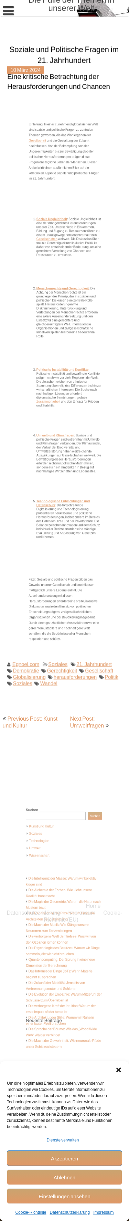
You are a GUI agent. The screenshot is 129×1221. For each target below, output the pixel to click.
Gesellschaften (54, 247)
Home (93, 573)
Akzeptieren (64, 1158)
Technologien (46, 866)
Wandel (49, 660)
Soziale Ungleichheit (57, 234)
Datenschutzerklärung (70, 1212)
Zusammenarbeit (55, 395)
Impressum (103, 1212)
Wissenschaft (46, 876)
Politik (107, 654)
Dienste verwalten (62, 1140)
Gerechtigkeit (62, 648)
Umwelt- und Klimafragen (59, 435)
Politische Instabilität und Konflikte (64, 374)
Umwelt (43, 871)
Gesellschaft (46, 159)
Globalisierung (32, 654)
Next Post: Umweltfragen (87, 722)
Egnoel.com (28, 643)
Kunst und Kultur (48, 856)
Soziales (58, 643)
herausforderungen (74, 654)
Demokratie (29, 648)
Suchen (41, 844)
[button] (118, 1069)
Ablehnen (64, 1177)
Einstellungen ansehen (64, 1196)
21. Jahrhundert (91, 643)
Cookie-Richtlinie (30, 1212)
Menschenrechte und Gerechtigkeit (64, 300)
